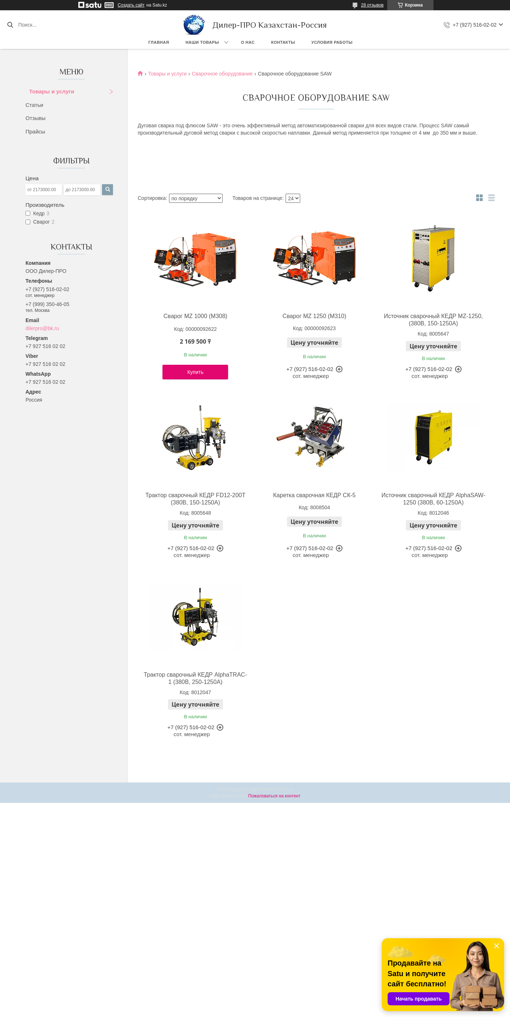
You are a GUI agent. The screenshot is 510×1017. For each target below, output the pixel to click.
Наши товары (202, 42)
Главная (158, 42)
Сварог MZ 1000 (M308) (195, 316)
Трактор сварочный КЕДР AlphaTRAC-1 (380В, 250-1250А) (195, 678)
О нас (248, 42)
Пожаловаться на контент (274, 795)
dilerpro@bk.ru (42, 328)
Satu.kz (286, 789)
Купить (195, 372)
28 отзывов (372, 5)
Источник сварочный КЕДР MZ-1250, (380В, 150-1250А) (433, 319)
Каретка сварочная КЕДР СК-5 (314, 495)
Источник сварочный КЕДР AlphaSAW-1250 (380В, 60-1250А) (433, 499)
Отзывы (36, 118)
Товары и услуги (51, 91)
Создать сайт (131, 5)
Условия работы (332, 42)
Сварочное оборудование (222, 74)
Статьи (34, 105)
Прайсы (35, 131)
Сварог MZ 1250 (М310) (314, 316)
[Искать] (10, 25)
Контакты (283, 42)
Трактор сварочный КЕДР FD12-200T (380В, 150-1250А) (195, 499)
